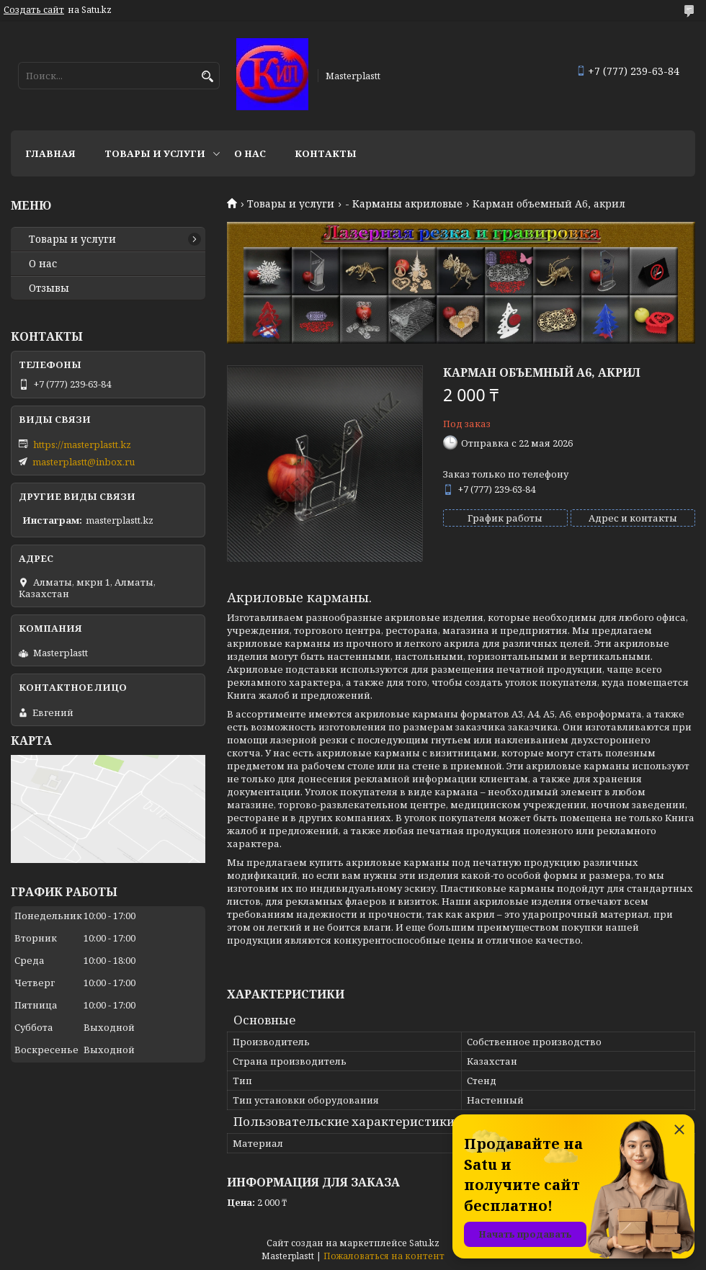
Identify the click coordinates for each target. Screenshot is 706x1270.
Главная (50, 153)
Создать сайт (34, 10)
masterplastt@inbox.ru (83, 462)
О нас (250, 153)
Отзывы (49, 288)
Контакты (326, 153)
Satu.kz (424, 1243)
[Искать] (207, 76)
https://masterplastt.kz (82, 444)
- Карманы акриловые (404, 204)
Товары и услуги (154, 153)
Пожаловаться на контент (383, 1256)
